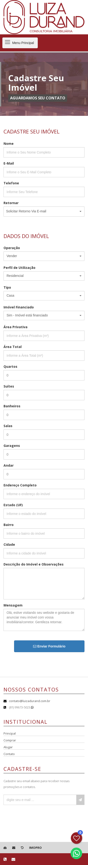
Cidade (9, 544)
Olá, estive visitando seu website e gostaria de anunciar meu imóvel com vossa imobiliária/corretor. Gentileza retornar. (44, 620)
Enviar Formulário (49, 646)
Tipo (7, 287)
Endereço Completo (20, 485)
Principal (10, 733)
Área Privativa (15, 327)
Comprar (10, 740)
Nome (9, 143)
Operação (12, 248)
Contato (9, 754)
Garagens (12, 445)
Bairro (9, 524)
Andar (9, 465)
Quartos (10, 366)
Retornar (11, 203)
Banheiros (12, 406)
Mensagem (13, 605)
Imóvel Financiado (19, 307)
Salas (8, 426)
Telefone (11, 183)
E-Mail (9, 163)
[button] (44, 211)
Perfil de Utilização (19, 267)
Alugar (8, 747)
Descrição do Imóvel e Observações (34, 564)
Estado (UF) (13, 505)
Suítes (9, 386)
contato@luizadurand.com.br (29, 701)
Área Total (13, 346)
